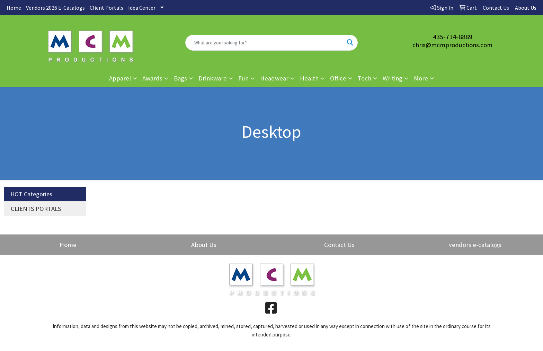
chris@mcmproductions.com (452, 45)
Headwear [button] (274, 78)
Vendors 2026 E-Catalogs (55, 7)
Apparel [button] (120, 78)
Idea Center (141, 7)
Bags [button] (180, 78)
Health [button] (309, 78)
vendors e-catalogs (475, 245)
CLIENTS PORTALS (36, 209)
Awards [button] (152, 78)
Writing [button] (392, 78)
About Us (203, 245)
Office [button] (338, 78)
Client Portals (106, 7)
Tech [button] (364, 78)
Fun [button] (243, 78)
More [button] (421, 78)
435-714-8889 (452, 36)
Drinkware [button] (212, 78)
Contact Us (339, 245)
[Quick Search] (264, 43)
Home (14, 7)
